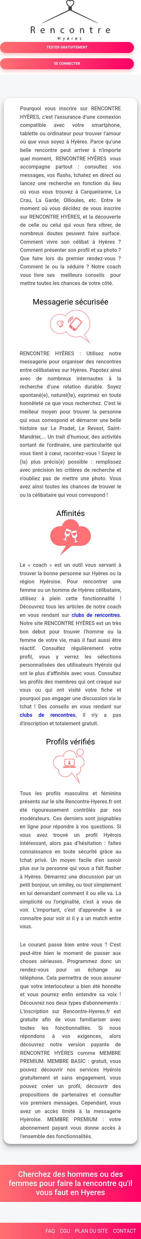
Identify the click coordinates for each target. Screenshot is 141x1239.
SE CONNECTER (67, 63)
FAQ (50, 1231)
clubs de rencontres (95, 615)
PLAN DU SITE (91, 1231)
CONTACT (124, 1231)
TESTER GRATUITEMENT (66, 47)
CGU (65, 1231)
